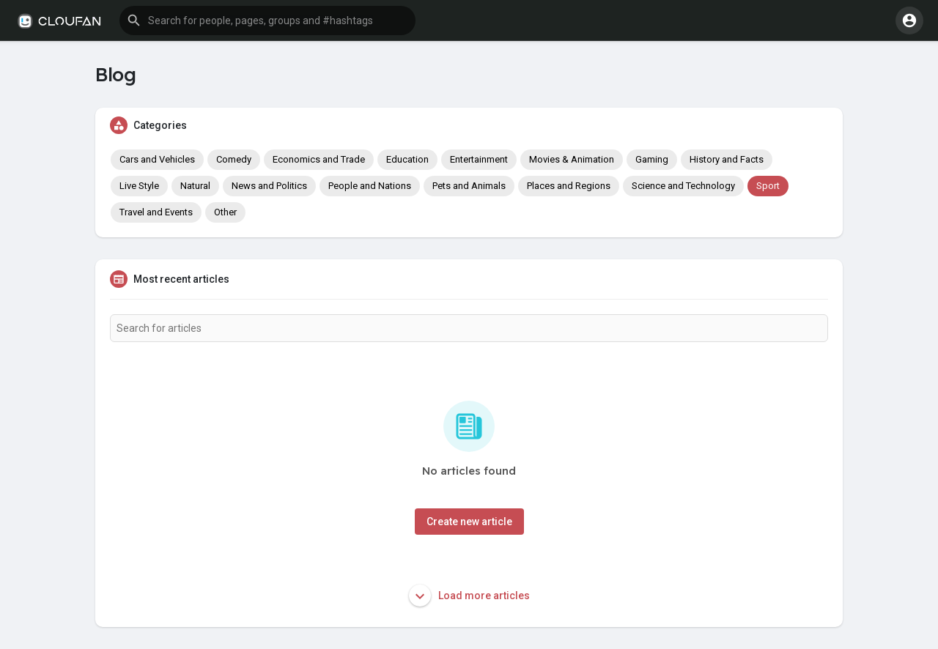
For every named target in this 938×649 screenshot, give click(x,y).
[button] (267, 20)
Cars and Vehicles (157, 159)
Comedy (233, 159)
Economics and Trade (319, 159)
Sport (768, 185)
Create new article (469, 521)
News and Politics (269, 185)
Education (407, 159)
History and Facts (727, 159)
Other (225, 212)
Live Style (139, 185)
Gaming (651, 159)
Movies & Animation (571, 159)
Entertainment (479, 159)
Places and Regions (568, 185)
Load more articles (469, 596)
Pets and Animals (469, 185)
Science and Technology (683, 185)
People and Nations (369, 185)
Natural (195, 185)
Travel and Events (156, 212)
